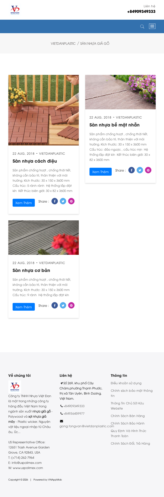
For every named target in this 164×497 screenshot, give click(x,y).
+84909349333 (74, 406)
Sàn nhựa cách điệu (35, 160)
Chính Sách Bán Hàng (128, 416)
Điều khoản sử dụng (126, 383)
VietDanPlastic (63, 43)
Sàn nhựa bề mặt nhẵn (114, 124)
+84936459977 (74, 413)
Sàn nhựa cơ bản (31, 270)
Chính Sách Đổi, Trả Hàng (130, 443)
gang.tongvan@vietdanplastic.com (87, 426)
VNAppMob (55, 479)
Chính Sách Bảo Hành (128, 423)
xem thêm (23, 202)
